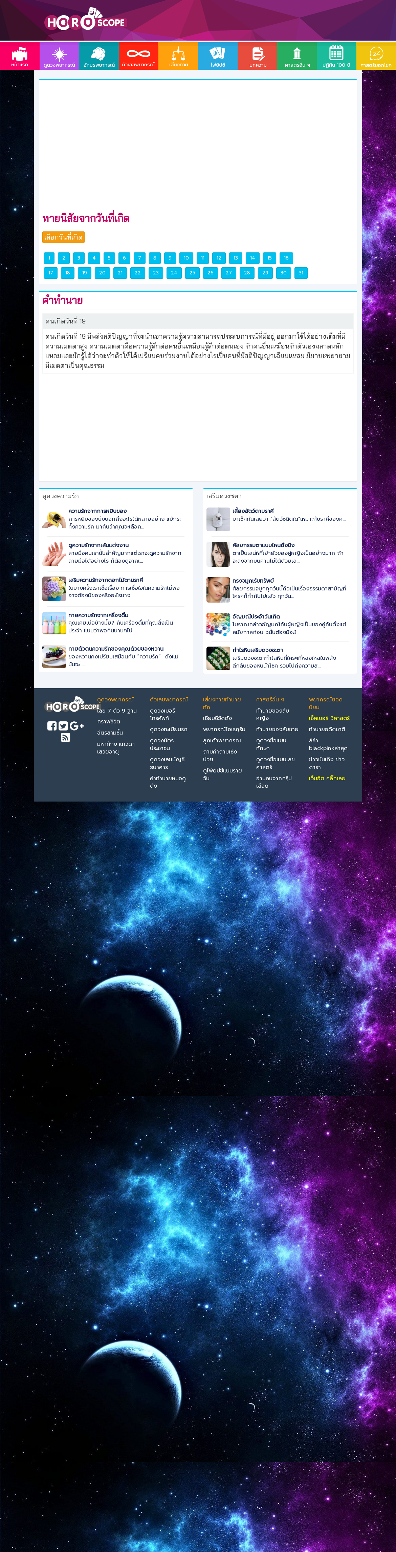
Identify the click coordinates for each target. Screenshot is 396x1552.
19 (84, 272)
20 (102, 272)
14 (252, 258)
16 (286, 258)
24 (174, 272)
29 (265, 272)
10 (186, 258)
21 (120, 272)
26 (210, 272)
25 (192, 272)
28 (247, 272)
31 (301, 272)
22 (138, 272)
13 (236, 258)
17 (50, 272)
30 (284, 272)
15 (269, 258)
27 (229, 272)
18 (67, 272)
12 (219, 258)
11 (202, 258)
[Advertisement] (112, 145)
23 (156, 272)
